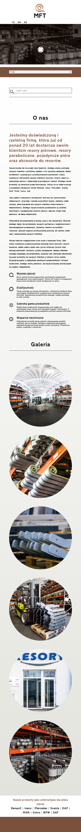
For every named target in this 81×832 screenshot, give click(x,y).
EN (19, 22)
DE (25, 22)
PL (13, 22)
